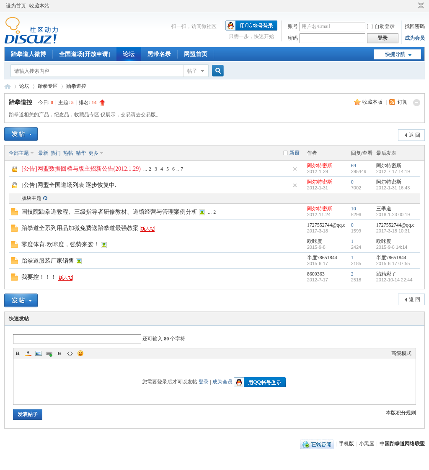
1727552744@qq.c (326, 225)
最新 (43, 153)
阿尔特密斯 (319, 166)
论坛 (128, 54)
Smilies (80, 353)
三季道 (383, 209)
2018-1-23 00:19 (393, 214)
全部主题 (19, 153)
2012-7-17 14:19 (393, 171)
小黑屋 (366, 444)
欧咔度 (314, 241)
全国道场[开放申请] (84, 54)
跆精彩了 (386, 274)
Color (28, 353)
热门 (56, 153)
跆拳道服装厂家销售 (47, 261)
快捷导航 (395, 54)
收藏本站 (39, 6)
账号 (293, 26)
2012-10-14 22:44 (394, 279)
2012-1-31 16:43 (393, 187)
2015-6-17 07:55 (393, 263)
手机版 (346, 444)
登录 (204, 382)
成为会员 (415, 38)
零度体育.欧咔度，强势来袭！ (60, 244)
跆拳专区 (48, 86)
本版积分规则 (401, 413)
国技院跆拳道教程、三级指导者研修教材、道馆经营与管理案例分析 (109, 212)
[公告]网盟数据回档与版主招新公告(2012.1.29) (81, 169)
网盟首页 (195, 54)
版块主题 (31, 198)
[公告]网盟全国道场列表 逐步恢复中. (68, 185)
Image (38, 353)
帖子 (192, 71)
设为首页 (16, 6)
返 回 (414, 135)
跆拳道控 (76, 86)
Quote (59, 353)
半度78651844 (322, 258)
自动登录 (381, 26)
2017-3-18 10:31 (393, 230)
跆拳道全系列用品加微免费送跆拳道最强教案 (80, 228)
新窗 (294, 153)
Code (70, 353)
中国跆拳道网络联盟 (7, 86)
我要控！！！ (39, 277)
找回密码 (415, 26)
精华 (81, 153)
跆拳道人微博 (28, 54)
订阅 (403, 102)
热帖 (68, 153)
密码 (293, 38)
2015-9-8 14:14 (392, 247)
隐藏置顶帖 (294, 168)
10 (353, 209)
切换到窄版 (420, 6)
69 (353, 166)
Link (49, 353)
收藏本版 (373, 102)
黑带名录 (159, 54)
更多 (93, 153)
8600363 (316, 274)
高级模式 (401, 353)
